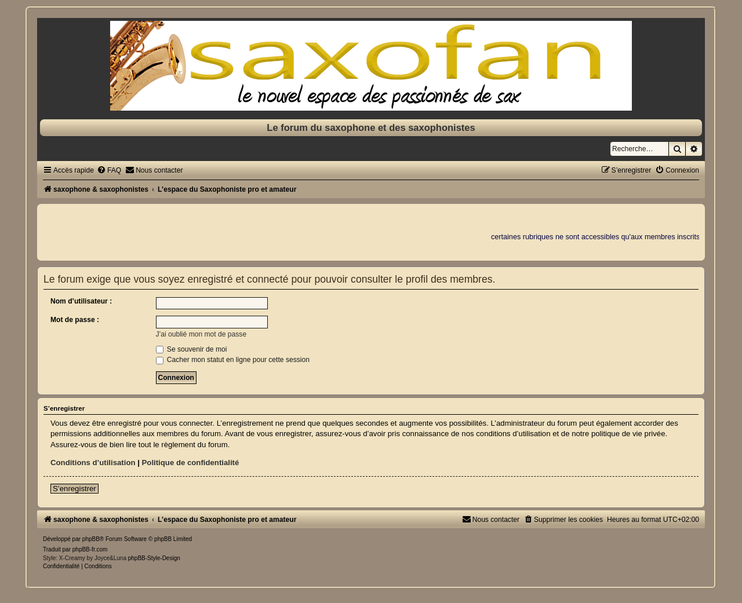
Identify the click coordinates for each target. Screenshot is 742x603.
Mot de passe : (74, 320)
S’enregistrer (74, 488)
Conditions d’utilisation (93, 462)
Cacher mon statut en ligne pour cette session (233, 360)
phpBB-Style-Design (154, 558)
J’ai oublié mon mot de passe (201, 334)
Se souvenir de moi (191, 349)
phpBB (91, 539)
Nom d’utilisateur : (81, 301)
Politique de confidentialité (190, 462)
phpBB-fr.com (90, 549)
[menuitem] (109, 170)
